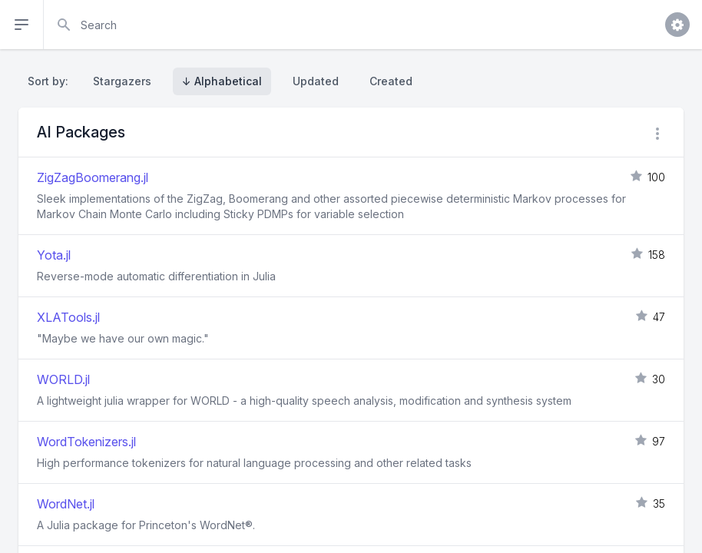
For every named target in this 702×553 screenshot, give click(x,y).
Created (390, 81)
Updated (316, 81)
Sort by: (51, 81)
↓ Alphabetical (222, 81)
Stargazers (122, 81)
